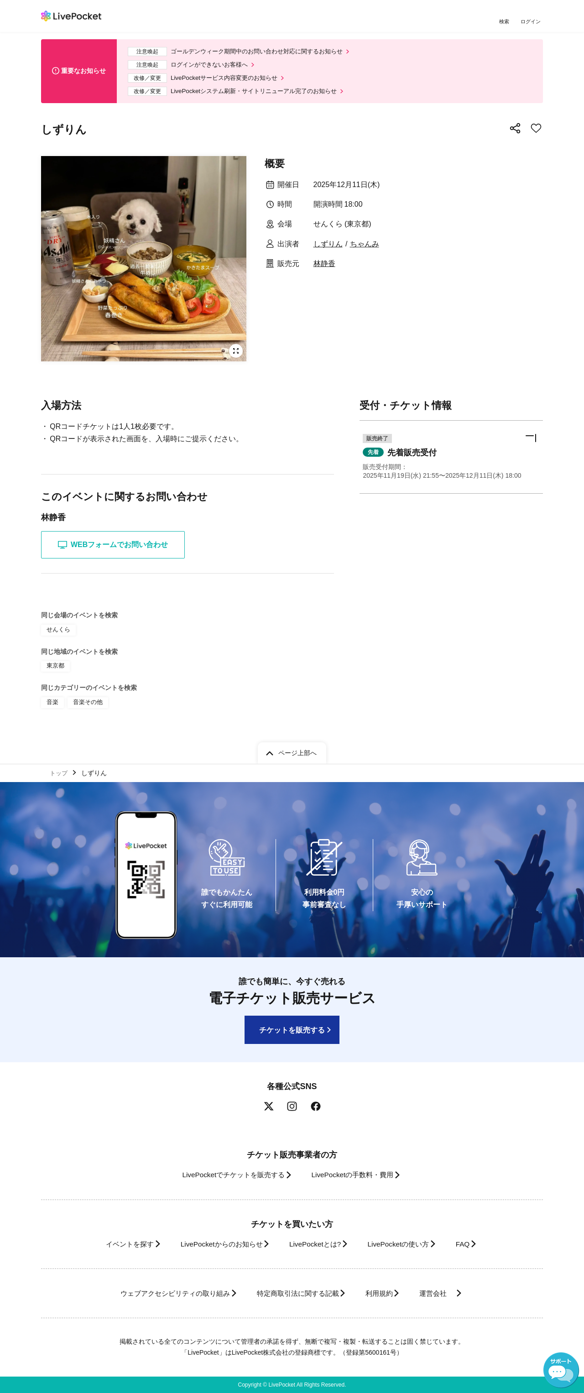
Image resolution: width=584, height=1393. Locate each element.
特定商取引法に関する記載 (295, 1293)
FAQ (476, 1244)
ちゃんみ (364, 249)
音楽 (52, 705)
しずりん (328, 249)
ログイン (531, 22)
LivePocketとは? (314, 1244)
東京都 (55, 670)
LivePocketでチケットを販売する (226, 1175)
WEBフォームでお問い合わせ (113, 549)
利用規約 (384, 1293)
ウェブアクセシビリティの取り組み (161, 1293)
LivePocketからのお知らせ (213, 1244)
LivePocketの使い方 (405, 1244)
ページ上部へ (297, 751)
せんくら (57, 634)
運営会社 (449, 1293)
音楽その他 (85, 705)
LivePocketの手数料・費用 (355, 1175)
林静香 (324, 268)
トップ (59, 772)
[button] (451, 463)
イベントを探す (113, 1244)
